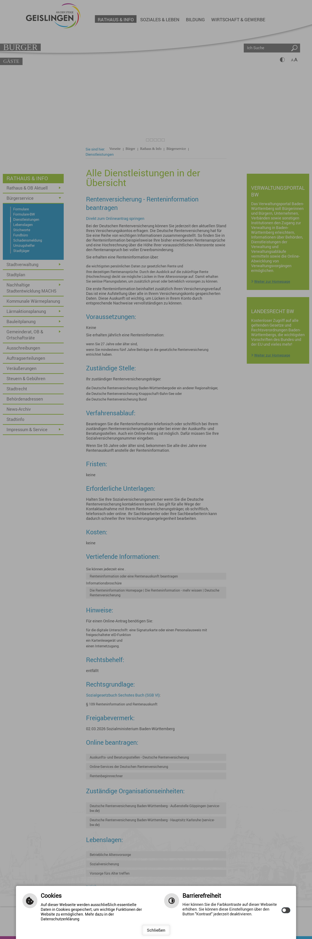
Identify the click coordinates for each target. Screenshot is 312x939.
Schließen (156, 930)
